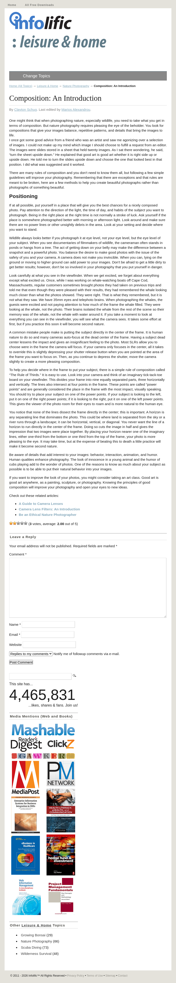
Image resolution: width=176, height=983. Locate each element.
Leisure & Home (47, 86)
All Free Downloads (39, 5)
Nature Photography (76, 86)
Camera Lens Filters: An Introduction (49, 509)
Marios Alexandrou (75, 109)
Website (15, 645)
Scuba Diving (31, 947)
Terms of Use (95, 975)
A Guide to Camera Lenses (41, 504)
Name (15, 624)
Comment (18, 554)
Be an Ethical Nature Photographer (47, 515)
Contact (122, 975)
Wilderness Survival (36, 954)
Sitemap (110, 975)
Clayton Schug (25, 109)
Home (12, 5)
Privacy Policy (75, 975)
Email (14, 634)
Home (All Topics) (20, 86)
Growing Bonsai (33, 935)
